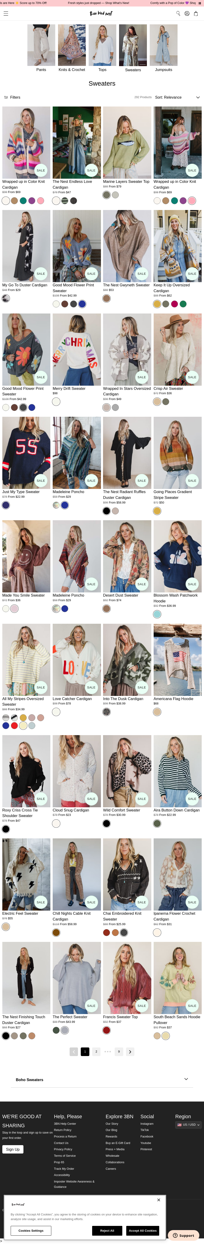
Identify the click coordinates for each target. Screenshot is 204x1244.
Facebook (146, 1136)
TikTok (144, 1130)
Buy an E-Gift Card (118, 1143)
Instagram (146, 1123)
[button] (4, 13)
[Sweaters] (134, 49)
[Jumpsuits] (165, 49)
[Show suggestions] (188, 1125)
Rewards (111, 1136)
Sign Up (12, 1149)
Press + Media (115, 1149)
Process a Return (65, 1136)
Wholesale (112, 1155)
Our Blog (111, 1130)
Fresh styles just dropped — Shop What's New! (108, 3)
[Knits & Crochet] (73, 49)
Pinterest (146, 1149)
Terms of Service (65, 1155)
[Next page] (130, 1051)
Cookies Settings (31, 1230)
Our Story (112, 1123)
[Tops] (104, 49)
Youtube (145, 1143)
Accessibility (62, 1175)
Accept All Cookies (143, 1230)
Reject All (107, 1230)
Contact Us (61, 1143)
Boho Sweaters (102, 1079)
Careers (111, 1168)
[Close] (159, 1200)
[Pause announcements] (200, 3)
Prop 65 (59, 1162)
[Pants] (41, 49)
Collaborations (115, 1162)
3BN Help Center (65, 1123)
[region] (85, 1217)
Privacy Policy (63, 1149)
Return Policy (62, 1130)
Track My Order (64, 1168)
